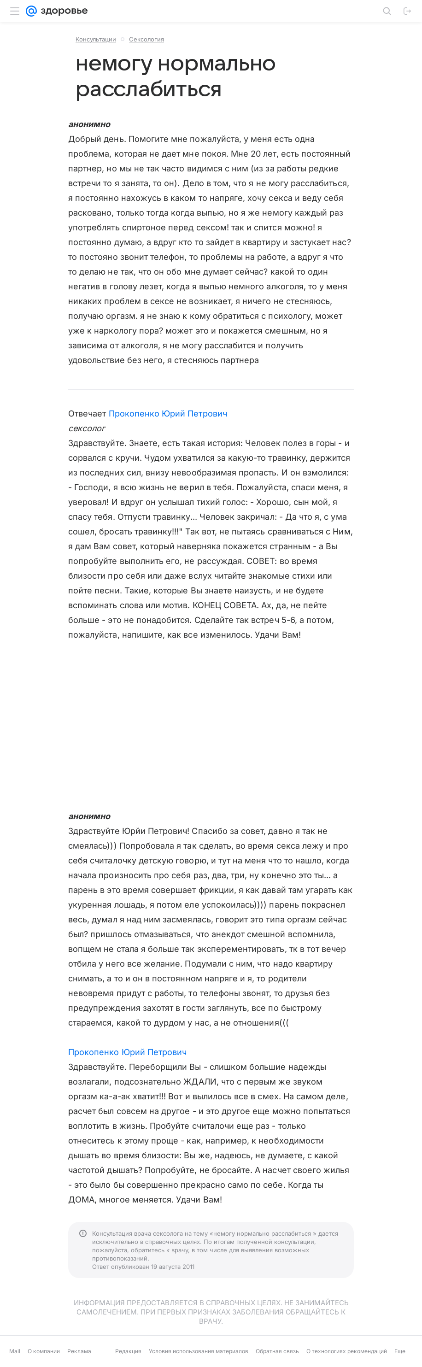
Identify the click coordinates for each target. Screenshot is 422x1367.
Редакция (128, 1351)
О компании (44, 1351)
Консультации (96, 39)
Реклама (79, 1351)
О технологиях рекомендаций (346, 1351)
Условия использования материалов (198, 1351)
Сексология (146, 39)
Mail (14, 1351)
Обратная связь (277, 1351)
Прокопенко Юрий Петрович (168, 413)
